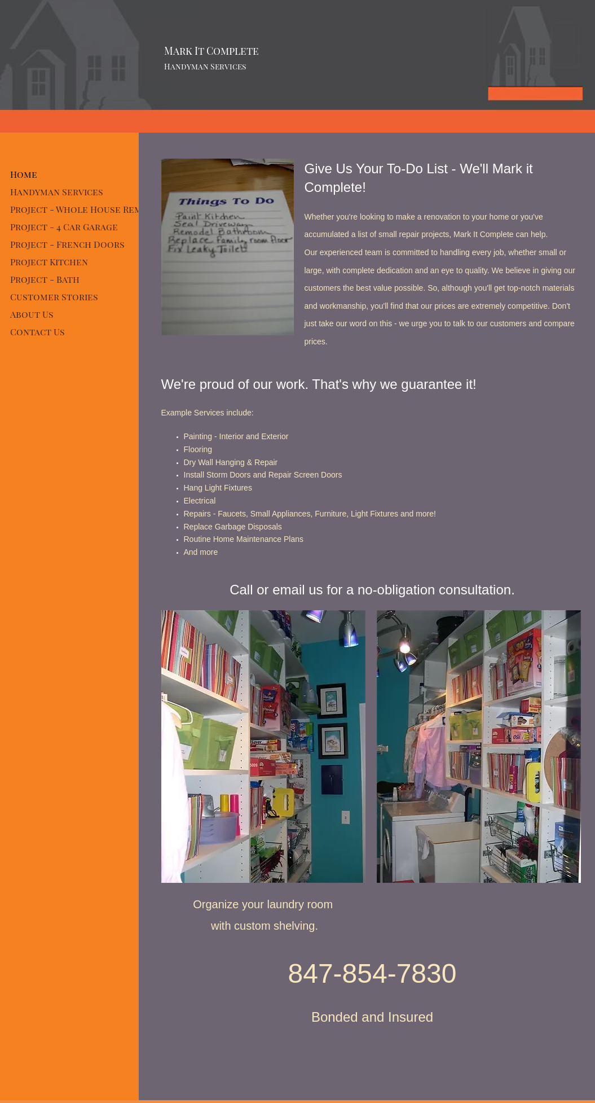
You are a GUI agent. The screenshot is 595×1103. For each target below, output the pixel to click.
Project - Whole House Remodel (88, 209)
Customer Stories (54, 297)
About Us (32, 314)
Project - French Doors (67, 244)
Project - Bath (45, 279)
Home (23, 174)
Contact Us (37, 332)
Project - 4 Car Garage (64, 227)
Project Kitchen (49, 262)
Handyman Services (56, 192)
